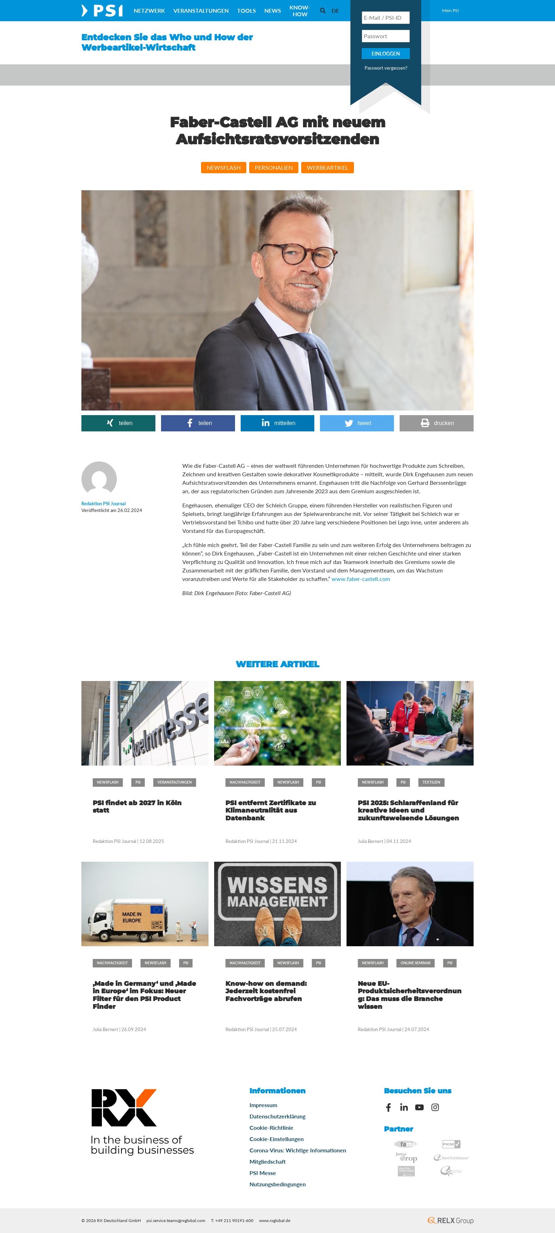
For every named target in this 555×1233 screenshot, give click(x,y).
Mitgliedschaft (268, 1161)
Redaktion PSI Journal (115, 841)
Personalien (274, 167)
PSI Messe (263, 1172)
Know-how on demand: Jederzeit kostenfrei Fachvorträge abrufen (266, 991)
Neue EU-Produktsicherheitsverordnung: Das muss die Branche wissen (410, 995)
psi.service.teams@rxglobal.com (176, 1220)
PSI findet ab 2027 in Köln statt (137, 807)
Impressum (263, 1104)
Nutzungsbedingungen (278, 1184)
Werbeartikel (327, 167)
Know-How (300, 10)
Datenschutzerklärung (277, 1116)
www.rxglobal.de (274, 1220)
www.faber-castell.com (361, 578)
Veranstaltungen (201, 10)
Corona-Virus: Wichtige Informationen (298, 1150)
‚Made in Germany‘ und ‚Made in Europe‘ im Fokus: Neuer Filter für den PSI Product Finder (144, 995)
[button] (118, 423)
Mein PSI (450, 10)
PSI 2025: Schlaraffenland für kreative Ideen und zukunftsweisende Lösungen (408, 810)
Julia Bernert (370, 841)
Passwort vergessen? (386, 68)
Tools (246, 10)
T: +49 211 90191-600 (232, 1220)
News (272, 10)
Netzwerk (149, 10)
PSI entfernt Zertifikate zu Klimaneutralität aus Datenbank (270, 810)
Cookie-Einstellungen (277, 1138)
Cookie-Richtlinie (271, 1127)
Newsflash (224, 167)
